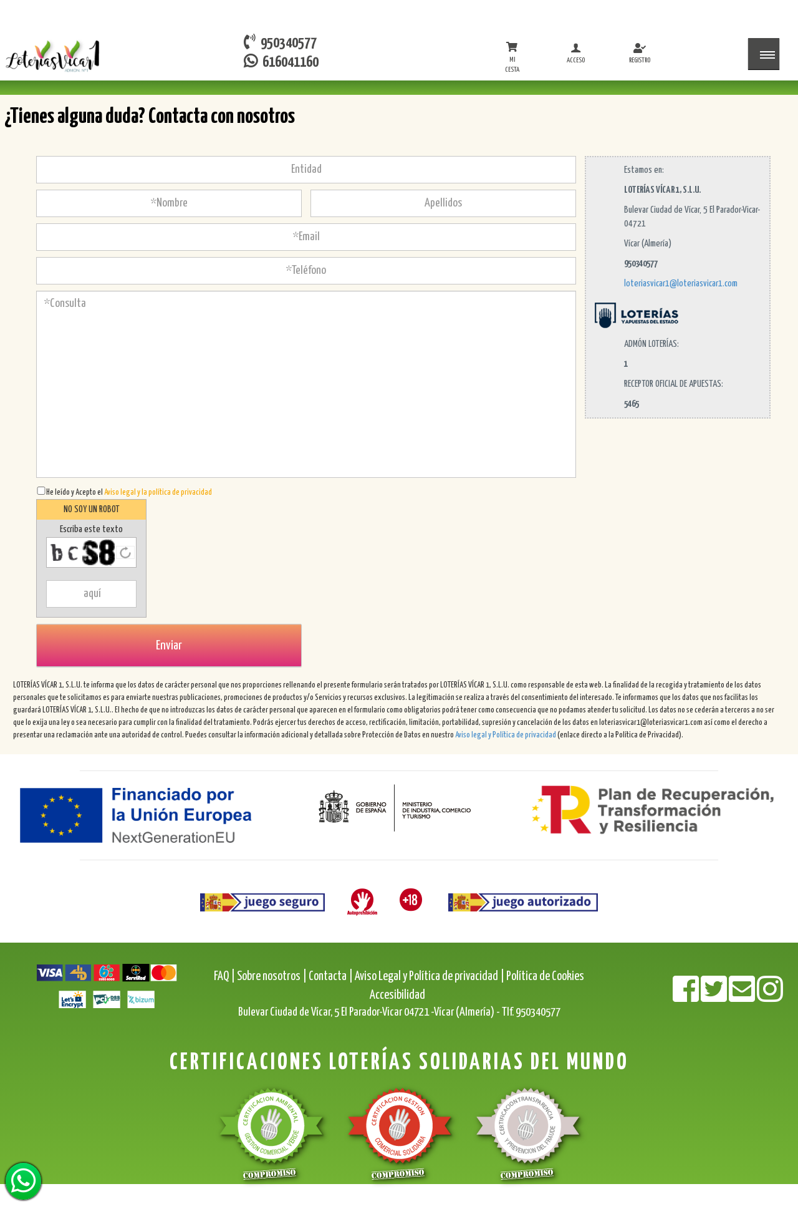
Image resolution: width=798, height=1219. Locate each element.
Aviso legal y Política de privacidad (505, 735)
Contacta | (331, 977)
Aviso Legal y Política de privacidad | (430, 977)
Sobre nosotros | (272, 977)
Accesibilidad (397, 995)
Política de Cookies (545, 977)
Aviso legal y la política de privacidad (158, 492)
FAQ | (225, 977)
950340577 (280, 42)
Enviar (169, 645)
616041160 (281, 61)
